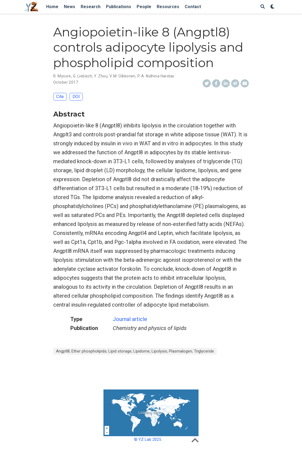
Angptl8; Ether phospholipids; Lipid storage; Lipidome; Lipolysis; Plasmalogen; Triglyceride (135, 351)
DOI (76, 96)
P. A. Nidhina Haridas (155, 76)
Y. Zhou (101, 76)
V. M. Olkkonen (122, 76)
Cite (60, 96)
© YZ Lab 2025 (147, 439)
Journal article (130, 319)
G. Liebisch (82, 76)
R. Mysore (62, 76)
